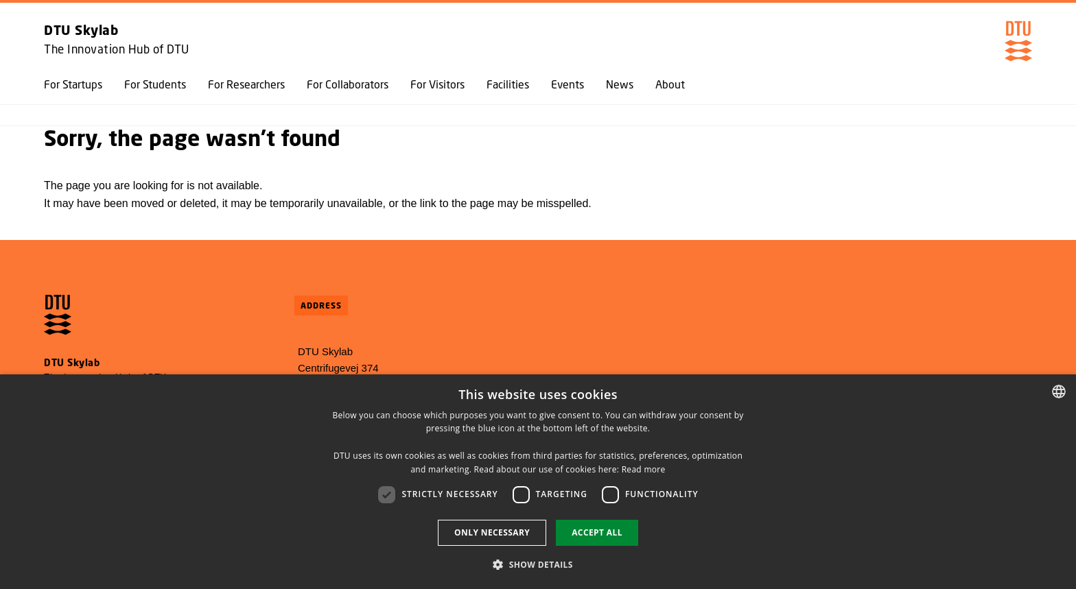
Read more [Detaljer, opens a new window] (644, 469)
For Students (155, 84)
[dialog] (538, 481)
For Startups (73, 84)
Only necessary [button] (492, 532)
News (619, 84)
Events (567, 84)
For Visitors (437, 84)
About (670, 84)
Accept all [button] (597, 532)
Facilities (508, 84)
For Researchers (246, 84)
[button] (538, 564)
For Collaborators (347, 84)
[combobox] (1059, 391)
